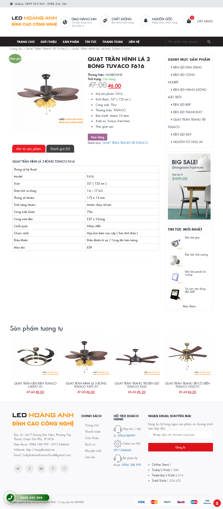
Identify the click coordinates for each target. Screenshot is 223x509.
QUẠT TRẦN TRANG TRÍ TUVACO (47, 48)
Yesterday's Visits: (163, 475)
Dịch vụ (90, 444)
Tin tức (91, 41)
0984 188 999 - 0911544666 (49, 444)
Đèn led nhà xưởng (196, 254)
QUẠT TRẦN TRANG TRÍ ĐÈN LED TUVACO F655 (137, 385)
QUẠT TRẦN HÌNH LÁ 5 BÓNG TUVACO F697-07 (86, 385)
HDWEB (79, 502)
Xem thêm (189, 306)
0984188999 (126, 436)
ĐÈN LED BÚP (181, 104)
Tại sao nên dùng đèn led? (195, 289)
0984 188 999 (131, 465)
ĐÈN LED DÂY (181, 134)
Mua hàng (97, 137)
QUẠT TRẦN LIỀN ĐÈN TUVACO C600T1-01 (35, 385)
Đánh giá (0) (60, 148)
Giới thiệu (49, 41)
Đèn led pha (192, 237)
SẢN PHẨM (71, 41)
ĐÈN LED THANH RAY (186, 112)
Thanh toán (93, 431)
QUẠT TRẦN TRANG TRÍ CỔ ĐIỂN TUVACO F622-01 (187, 385)
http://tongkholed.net (40, 450)
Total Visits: (159, 481)
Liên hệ (134, 41)
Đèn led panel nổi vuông (195, 272)
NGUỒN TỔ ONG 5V (187, 142)
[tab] (28, 149)
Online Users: (160, 465)
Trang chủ (26, 41)
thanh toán (113, 41)
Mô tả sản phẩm (28, 148)
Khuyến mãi (93, 451)
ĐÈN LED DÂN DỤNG (186, 67)
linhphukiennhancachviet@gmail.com (47, 455)
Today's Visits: (161, 470)
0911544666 (122, 450)
